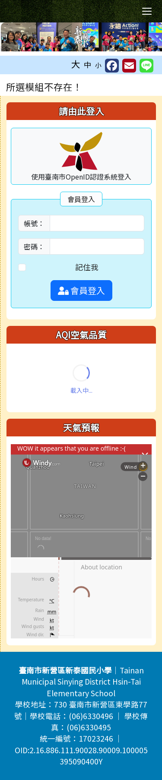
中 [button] (88, 64)
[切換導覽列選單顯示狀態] (147, 11)
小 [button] (98, 64)
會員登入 (81, 290)
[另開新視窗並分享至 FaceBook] (112, 66)
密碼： (34, 246)
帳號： (34, 223)
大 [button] (75, 63)
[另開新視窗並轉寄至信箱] (129, 66)
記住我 (86, 267)
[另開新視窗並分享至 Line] (146, 66)
